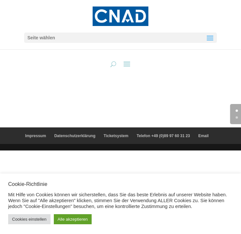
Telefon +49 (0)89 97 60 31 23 (163, 136)
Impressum (35, 136)
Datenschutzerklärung (74, 136)
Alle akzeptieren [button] (73, 219)
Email (203, 136)
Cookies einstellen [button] (29, 219)
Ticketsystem (116, 136)
